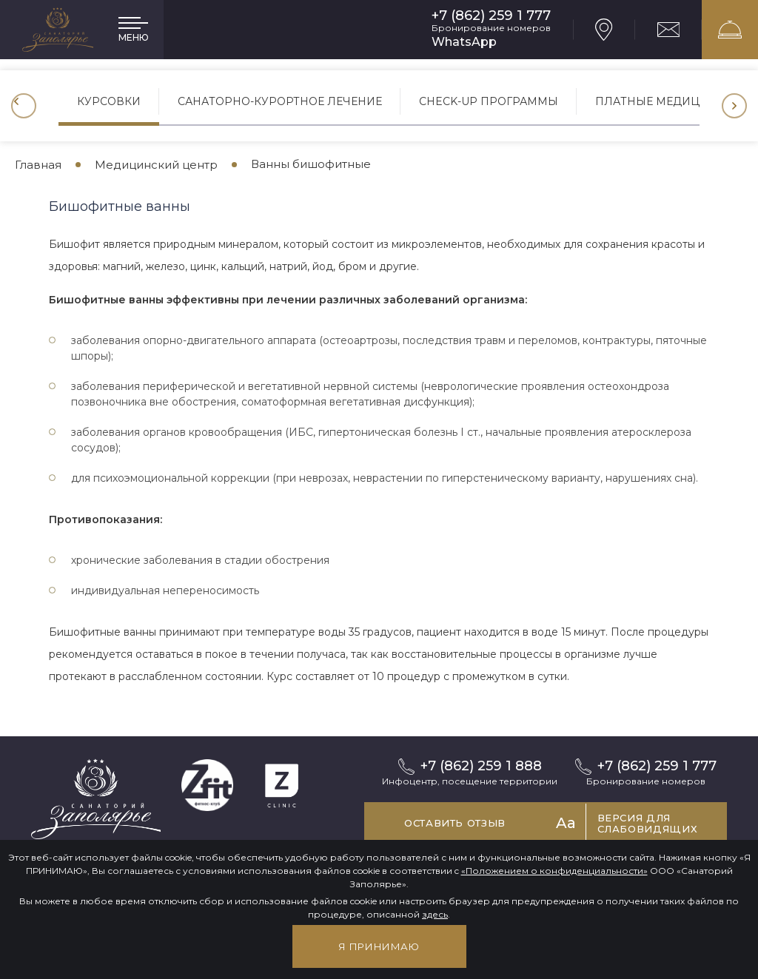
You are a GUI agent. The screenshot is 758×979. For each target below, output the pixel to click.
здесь (435, 914)
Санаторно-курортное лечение (280, 101)
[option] (108, 106)
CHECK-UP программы (488, 101)
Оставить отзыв (455, 823)
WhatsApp (464, 42)
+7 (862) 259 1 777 (491, 16)
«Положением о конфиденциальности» (554, 870)
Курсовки (109, 101)
